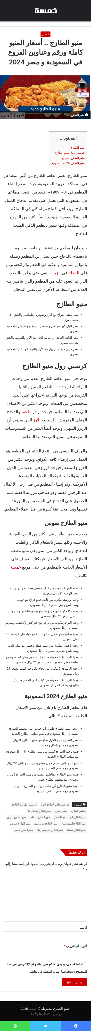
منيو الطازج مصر (24, 830)
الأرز (37, 420)
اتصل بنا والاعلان (39, 1014)
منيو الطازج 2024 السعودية (67, 163)
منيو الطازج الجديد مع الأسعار (70, 817)
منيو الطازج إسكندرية (39, 811)
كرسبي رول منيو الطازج (69, 152)
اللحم (27, 411)
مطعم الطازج (78, 811)
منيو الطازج (77, 147)
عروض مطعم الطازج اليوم (55, 804)
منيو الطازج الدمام (40, 817)
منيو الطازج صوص (73, 158)
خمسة (15, 567)
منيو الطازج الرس (16, 817)
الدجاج (73, 272)
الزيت (56, 272)
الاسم (82, 927)
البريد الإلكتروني (75, 946)
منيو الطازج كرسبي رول (50, 830)
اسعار (45, 34)
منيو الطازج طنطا (76, 830)
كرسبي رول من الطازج (24, 804)
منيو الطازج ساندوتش (45, 823)
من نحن (58, 1014)
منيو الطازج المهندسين (74, 823)
